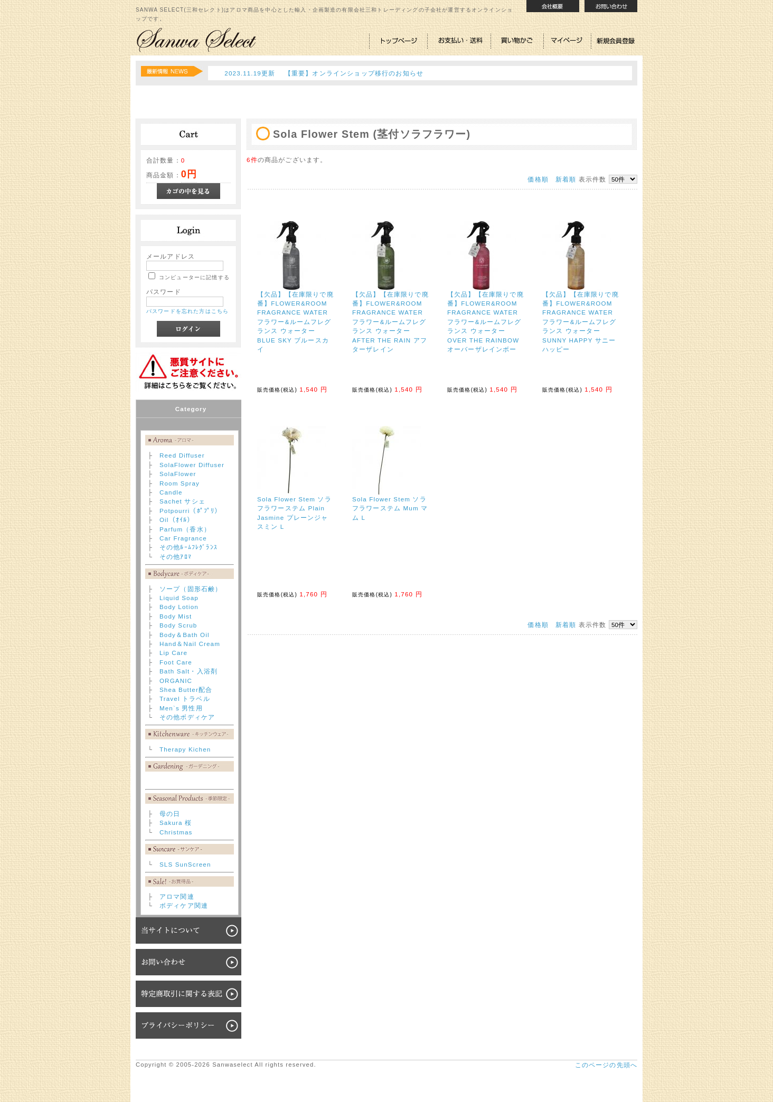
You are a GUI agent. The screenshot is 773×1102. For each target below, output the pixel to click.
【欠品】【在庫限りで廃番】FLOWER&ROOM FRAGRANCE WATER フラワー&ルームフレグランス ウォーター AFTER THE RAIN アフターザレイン (390, 322)
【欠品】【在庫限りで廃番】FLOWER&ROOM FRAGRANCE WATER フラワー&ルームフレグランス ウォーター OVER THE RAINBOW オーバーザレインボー (485, 322)
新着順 (565, 179)
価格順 (537, 179)
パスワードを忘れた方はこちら (187, 311)
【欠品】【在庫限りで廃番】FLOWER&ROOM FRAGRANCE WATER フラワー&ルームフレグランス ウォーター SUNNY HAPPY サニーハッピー (580, 322)
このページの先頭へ (606, 1064)
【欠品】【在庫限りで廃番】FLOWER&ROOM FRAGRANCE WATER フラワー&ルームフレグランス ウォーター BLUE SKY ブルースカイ (295, 322)
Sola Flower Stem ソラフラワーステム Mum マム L (390, 508)
